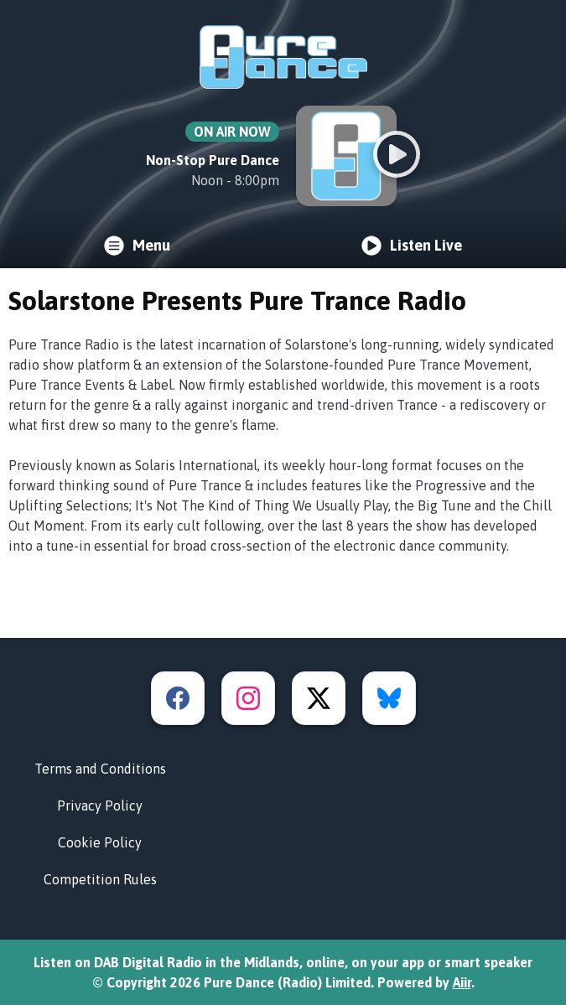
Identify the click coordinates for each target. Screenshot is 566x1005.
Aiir (462, 982)
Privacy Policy (100, 805)
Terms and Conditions (100, 768)
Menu (137, 246)
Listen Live (411, 246)
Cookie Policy (100, 842)
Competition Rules (100, 879)
